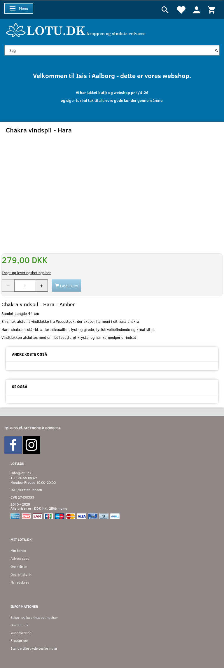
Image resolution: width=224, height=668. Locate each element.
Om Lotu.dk (19, 625)
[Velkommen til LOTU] (76, 29)
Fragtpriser (19, 640)
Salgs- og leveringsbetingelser (34, 617)
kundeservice (20, 633)
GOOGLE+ (53, 428)
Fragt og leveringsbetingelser (26, 272)
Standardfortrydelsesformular (33, 648)
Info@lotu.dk (20, 473)
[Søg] (216, 50)
